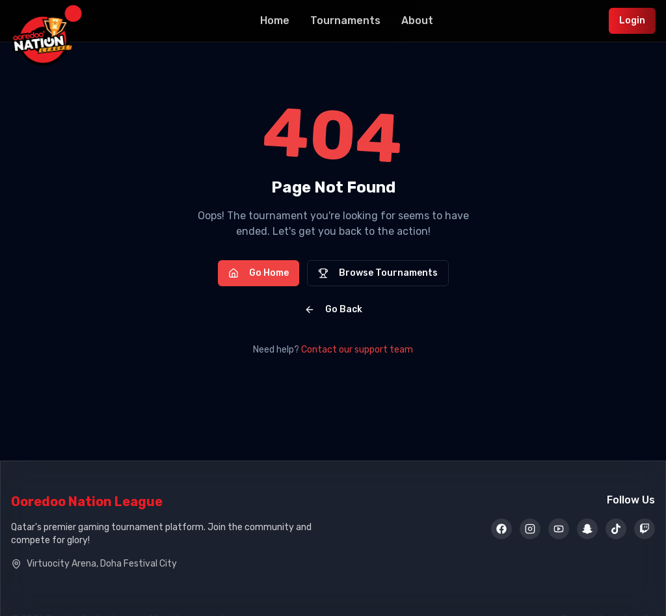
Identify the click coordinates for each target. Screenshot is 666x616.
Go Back (333, 309)
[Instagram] (530, 529)
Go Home (258, 272)
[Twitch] (644, 529)
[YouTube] (558, 529)
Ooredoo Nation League (87, 501)
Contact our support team (357, 349)
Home (274, 20)
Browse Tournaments (378, 272)
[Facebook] (501, 529)
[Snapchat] (587, 529)
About (417, 20)
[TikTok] (616, 529)
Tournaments (345, 20)
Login (632, 20)
